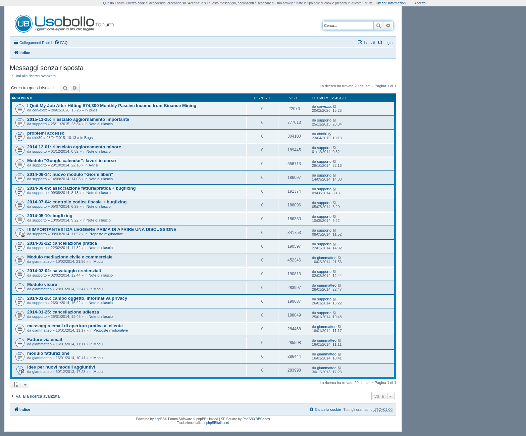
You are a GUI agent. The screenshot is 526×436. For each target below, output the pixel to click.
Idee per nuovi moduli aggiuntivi (61, 367)
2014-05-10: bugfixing (49, 215)
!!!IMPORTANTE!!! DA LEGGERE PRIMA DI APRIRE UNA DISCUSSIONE (101, 229)
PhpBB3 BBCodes (256, 419)
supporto (39, 124)
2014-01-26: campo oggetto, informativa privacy (77, 298)
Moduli (99, 261)
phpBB (160, 419)
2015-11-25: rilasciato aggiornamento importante (78, 119)
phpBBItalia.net (217, 423)
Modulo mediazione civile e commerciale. (70, 256)
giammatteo (41, 261)
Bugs (93, 110)
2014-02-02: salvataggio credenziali (64, 270)
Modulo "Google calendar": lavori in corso (71, 160)
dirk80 (37, 138)
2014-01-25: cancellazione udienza (63, 311)
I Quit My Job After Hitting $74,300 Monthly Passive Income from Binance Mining (111, 105)
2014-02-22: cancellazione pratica (62, 243)
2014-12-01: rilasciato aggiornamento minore (74, 146)
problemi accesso (45, 133)
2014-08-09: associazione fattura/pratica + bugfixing (81, 188)
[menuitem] (60, 43)
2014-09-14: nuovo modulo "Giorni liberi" (70, 174)
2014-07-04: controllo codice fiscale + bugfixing (76, 201)
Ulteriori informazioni (391, 3)
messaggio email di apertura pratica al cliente (75, 325)
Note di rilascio (101, 124)
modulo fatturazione (48, 353)
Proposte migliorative (106, 234)
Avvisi (93, 165)
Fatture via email (44, 339)
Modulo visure (42, 284)
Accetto (419, 3)
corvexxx (39, 110)
